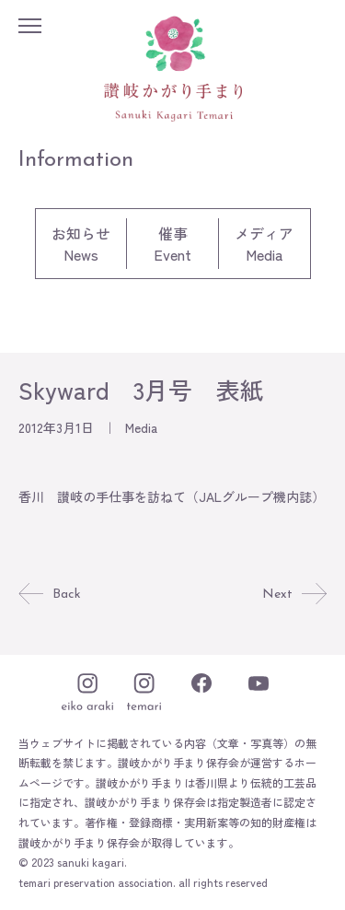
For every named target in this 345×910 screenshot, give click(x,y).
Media (141, 427)
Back (49, 594)
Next (294, 594)
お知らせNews (81, 243)
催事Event (172, 243)
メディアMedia (264, 243)
